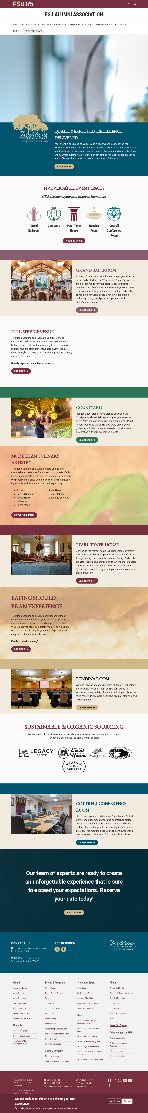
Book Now (64, 166)
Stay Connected (19, 1008)
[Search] (129, 4)
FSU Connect (50, 1013)
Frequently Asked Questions (121, 993)
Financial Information (118, 1013)
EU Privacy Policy (84, 1083)
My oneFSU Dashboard (22, 1018)
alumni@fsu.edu (52, 1080)
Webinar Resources (53, 1044)
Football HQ (50, 1003)
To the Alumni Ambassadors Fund (88, 1029)
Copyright (81, 1086)
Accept (127, 1101)
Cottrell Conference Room (114, 225)
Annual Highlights (117, 988)
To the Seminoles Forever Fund (90, 1059)
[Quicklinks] (135, 4)
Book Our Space (33, 31)
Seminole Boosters (117, 1056)
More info (72, 1108)
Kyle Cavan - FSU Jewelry (87, 1003)
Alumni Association (117, 1038)
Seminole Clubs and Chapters (57, 1061)
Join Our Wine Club (85, 998)
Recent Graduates (20, 988)
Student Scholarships (21, 1036)
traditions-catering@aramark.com (29, 948)
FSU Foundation (116, 1051)
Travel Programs (51, 1039)
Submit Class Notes (21, 1013)
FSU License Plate (84, 993)
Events (48, 998)
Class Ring (81, 988)
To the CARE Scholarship (87, 1036)
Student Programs (20, 1031)
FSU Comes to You (52, 1008)
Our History (114, 1008)
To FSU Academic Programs (88, 1041)
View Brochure (74, 240)
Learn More (87, 310)
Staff (112, 1018)
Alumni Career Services (54, 993)
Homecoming (50, 1018)
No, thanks (115, 1101)
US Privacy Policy (84, 1080)
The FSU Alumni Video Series (57, 1034)
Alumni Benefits (19, 993)
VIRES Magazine (19, 1003)
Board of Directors (117, 998)
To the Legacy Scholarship (88, 1046)
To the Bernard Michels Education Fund (86, 1022)
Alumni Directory (19, 998)
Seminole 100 (50, 1024)
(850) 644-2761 (52, 1083)
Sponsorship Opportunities (56, 1029)
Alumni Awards (51, 988)
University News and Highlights (58, 1086)
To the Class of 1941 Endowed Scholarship (89, 1053)
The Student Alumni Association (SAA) (20, 1042)
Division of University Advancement (118, 1044)
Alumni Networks (52, 1056)
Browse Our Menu (24, 515)
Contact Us (114, 1003)
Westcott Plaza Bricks (86, 1008)
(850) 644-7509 (20, 951)
